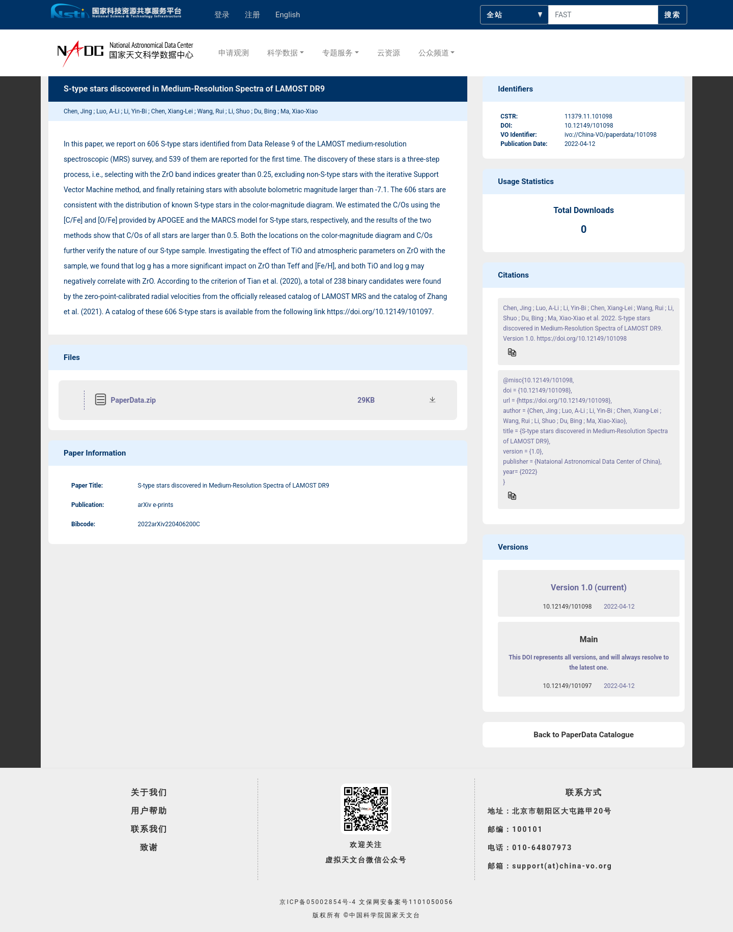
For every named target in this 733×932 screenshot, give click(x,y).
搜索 (672, 15)
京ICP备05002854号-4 (317, 902)
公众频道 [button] (433, 52)
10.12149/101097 (567, 685)
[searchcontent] (603, 14)
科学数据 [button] (282, 52)
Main (589, 639)
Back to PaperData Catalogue (583, 734)
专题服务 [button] (337, 52)
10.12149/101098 (567, 606)
